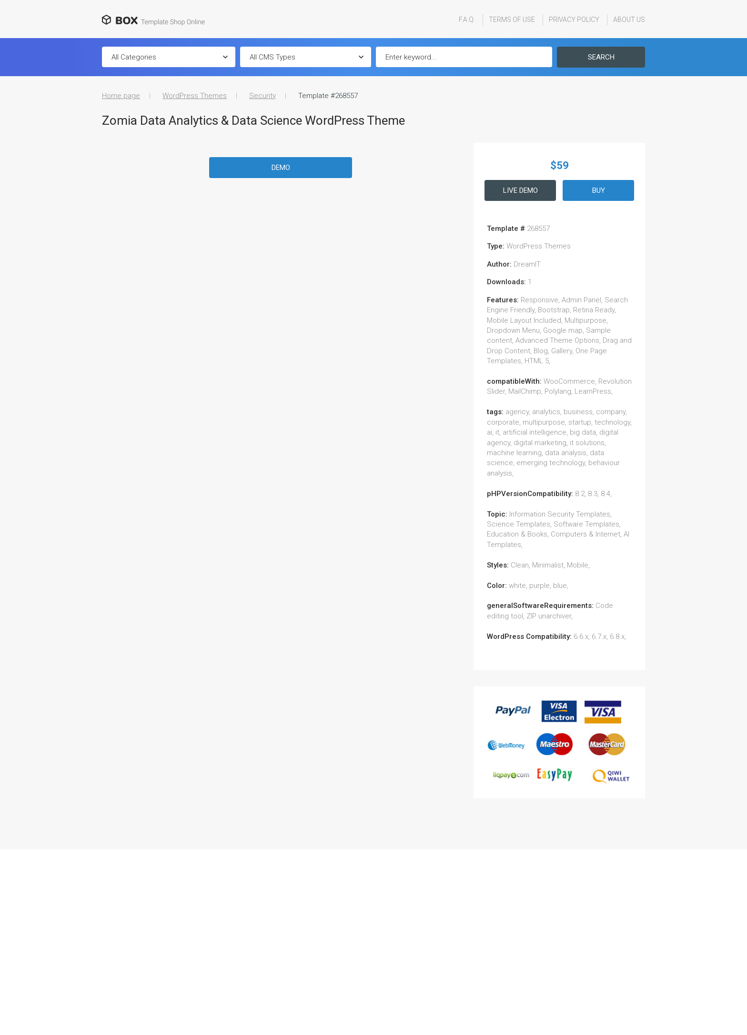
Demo (281, 167)
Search (601, 57)
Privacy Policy (574, 19)
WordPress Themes (194, 95)
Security (262, 95)
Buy (598, 190)
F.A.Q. (467, 19)
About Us (629, 19)
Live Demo (520, 190)
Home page (121, 95)
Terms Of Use (512, 19)
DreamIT (527, 264)
